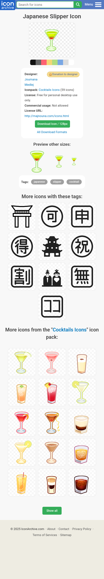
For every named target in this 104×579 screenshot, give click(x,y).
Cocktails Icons (49, 90)
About (51, 529)
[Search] (77, 4)
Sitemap (65, 535)
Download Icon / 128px (52, 124)
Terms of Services (45, 535)
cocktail (74, 181)
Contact (63, 529)
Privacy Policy (81, 529)
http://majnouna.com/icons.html (47, 116)
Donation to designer (65, 74)
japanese (39, 181)
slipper (57, 181)
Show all (51, 510)
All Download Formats (52, 132)
